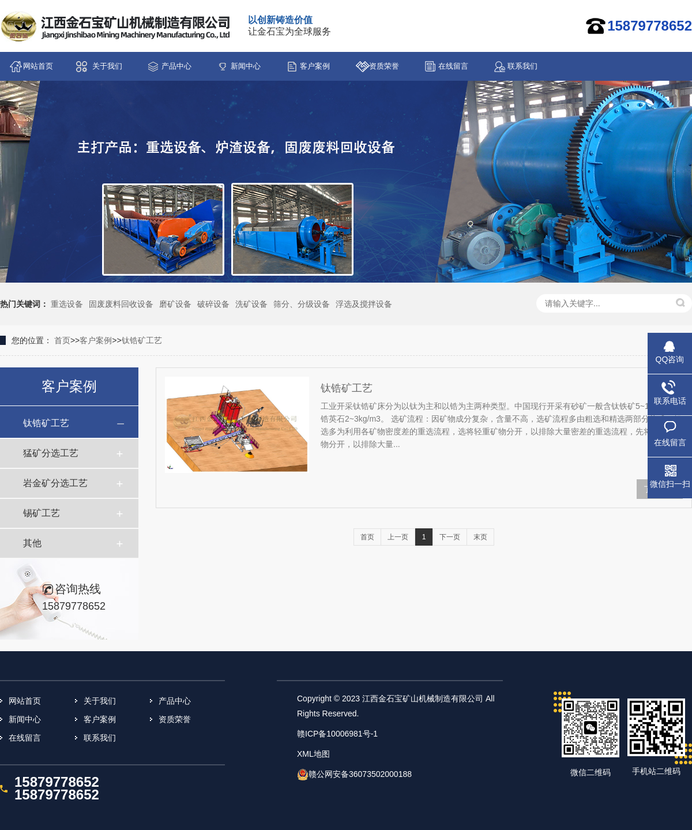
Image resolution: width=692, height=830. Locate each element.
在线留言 (453, 66)
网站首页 (38, 66)
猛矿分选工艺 (50, 453)
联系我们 (522, 66)
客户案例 (315, 66)
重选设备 (67, 304)
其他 (32, 543)
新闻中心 (246, 66)
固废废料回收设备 (121, 304)
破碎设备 (213, 304)
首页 (62, 340)
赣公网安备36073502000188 (360, 774)
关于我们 (107, 66)
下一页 (449, 537)
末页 (480, 537)
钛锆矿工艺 (142, 340)
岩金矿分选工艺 (55, 483)
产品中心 (176, 66)
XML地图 (313, 753)
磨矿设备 (175, 304)
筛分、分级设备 (301, 304)
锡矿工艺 (41, 513)
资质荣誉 (384, 66)
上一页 (398, 537)
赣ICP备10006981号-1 (337, 733)
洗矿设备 (251, 304)
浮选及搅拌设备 (364, 304)
